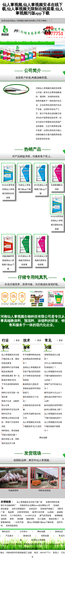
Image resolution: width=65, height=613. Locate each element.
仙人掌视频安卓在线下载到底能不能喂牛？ (53, 426)
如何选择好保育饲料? (53, 405)
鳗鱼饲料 (30, 519)
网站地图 (41, 531)
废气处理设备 (45, 515)
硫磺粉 (60, 512)
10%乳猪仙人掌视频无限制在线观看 (40, 260)
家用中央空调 (38, 512)
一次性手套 (19, 522)
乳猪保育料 (14, 490)
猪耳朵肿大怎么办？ (53, 393)
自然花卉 (33, 509)
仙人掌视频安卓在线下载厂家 (29, 502)
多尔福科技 (36, 548)
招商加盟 (45, 536)
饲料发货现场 (45, 490)
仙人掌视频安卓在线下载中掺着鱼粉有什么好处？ (53, 376)
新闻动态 (59, 531)
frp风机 (51, 512)
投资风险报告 (12, 526)
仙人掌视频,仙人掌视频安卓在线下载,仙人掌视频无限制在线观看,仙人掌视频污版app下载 (32, 9)
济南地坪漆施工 (47, 509)
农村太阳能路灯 (19, 509)
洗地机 (56, 505)
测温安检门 (54, 519)
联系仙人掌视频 (38, 540)
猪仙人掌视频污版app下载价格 (40, 522)
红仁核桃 (42, 519)
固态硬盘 (5, 509)
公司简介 (24, 531)
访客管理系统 (23, 512)
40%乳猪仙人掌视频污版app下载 (40, 189)
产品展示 (9, 536)
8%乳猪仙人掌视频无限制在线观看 (24, 260)
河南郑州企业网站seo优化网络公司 (35, 505)
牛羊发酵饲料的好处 (32, 355)
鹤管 (12, 519)
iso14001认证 (30, 515)
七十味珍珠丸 (16, 515)
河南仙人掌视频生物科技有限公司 (30, 544)
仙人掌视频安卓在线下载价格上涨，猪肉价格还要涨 (10, 359)
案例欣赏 (27, 536)
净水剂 (4, 515)
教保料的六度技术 (31, 384)
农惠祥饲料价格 (53, 502)
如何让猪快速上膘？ (53, 409)
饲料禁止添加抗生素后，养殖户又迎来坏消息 (10, 422)
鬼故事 (11, 512)
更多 (18, 340)
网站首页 (6, 531)
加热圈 (20, 519)
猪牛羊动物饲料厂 (8, 505)
